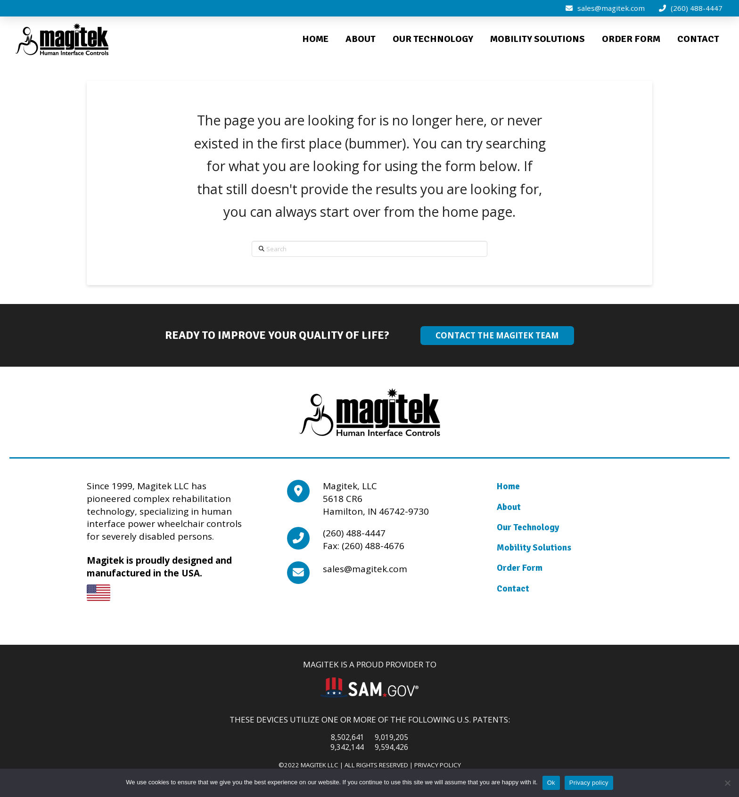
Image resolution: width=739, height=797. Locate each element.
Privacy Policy (437, 765)
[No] (727, 783)
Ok (551, 782)
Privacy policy (588, 782)
